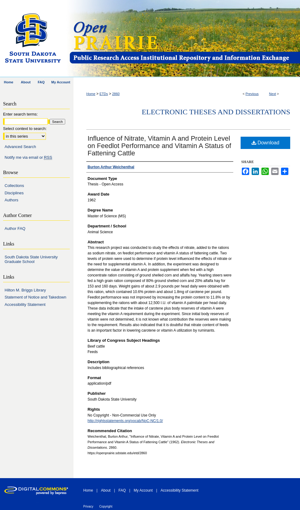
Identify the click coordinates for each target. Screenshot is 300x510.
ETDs (103, 94)
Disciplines (14, 193)
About (106, 490)
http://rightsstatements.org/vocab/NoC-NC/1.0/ (125, 421)
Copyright (105, 506)
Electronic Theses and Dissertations (216, 112)
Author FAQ (15, 228)
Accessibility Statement (25, 304)
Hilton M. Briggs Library (25, 290)
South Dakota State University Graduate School (31, 259)
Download (265, 142)
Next (272, 94)
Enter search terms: (20, 114)
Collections (14, 185)
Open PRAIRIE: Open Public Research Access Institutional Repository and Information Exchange (184, 39)
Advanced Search (20, 146)
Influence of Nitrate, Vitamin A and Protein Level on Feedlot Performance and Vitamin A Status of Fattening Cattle (159, 146)
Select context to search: (25, 128)
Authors (11, 200)
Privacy (88, 506)
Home (90, 94)
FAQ (122, 490)
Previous (252, 94)
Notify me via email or (28, 157)
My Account (143, 490)
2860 (115, 94)
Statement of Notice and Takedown (35, 297)
